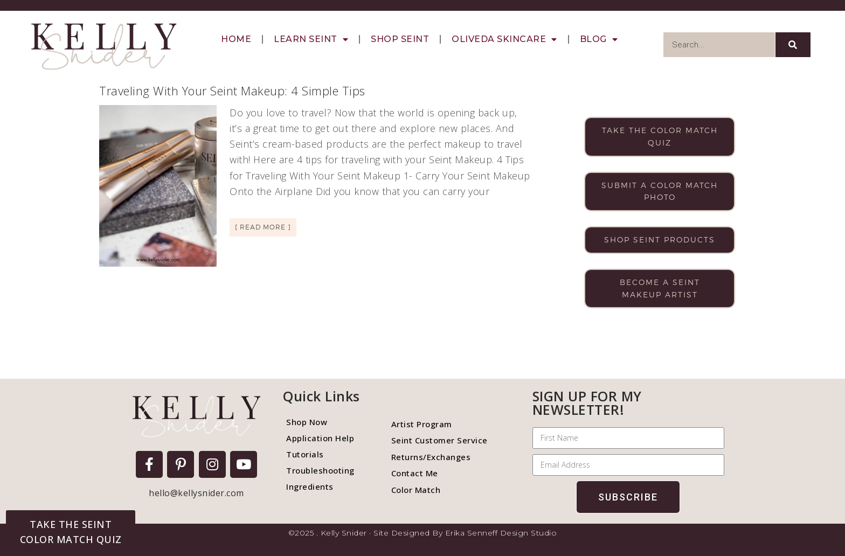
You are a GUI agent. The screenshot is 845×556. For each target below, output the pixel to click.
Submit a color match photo (659, 191)
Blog (599, 39)
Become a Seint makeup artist (660, 288)
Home (236, 39)
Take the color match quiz (660, 136)
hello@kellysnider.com (196, 493)
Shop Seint (400, 39)
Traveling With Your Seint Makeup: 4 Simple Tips (232, 90)
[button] (70, 531)
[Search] (793, 44)
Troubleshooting (320, 470)
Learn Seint (311, 39)
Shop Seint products (659, 239)
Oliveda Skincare (504, 39)
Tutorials (305, 454)
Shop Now (306, 421)
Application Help (320, 438)
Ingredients (310, 486)
